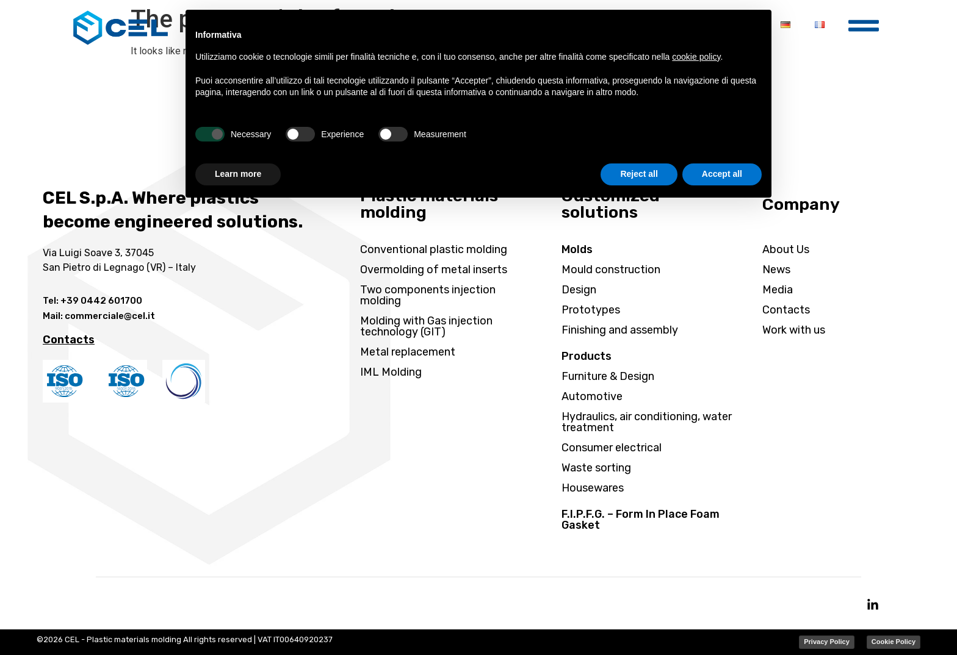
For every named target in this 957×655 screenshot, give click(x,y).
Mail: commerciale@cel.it (99, 315)
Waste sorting (596, 467)
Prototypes (591, 310)
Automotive (592, 396)
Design (579, 289)
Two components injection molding (428, 295)
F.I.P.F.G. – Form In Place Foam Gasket (641, 519)
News (776, 269)
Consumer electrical (612, 447)
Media (777, 289)
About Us (785, 249)
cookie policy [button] (696, 57)
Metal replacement (407, 352)
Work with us (793, 330)
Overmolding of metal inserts (433, 269)
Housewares (593, 488)
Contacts (786, 310)
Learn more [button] (238, 174)
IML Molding (391, 372)
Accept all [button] (722, 174)
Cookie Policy (893, 641)
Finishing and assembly (620, 330)
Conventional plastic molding (433, 249)
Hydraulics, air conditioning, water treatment (647, 422)
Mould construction (611, 269)
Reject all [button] (638, 174)
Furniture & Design (608, 376)
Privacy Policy (827, 641)
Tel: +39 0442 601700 (92, 300)
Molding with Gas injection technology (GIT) (426, 326)
